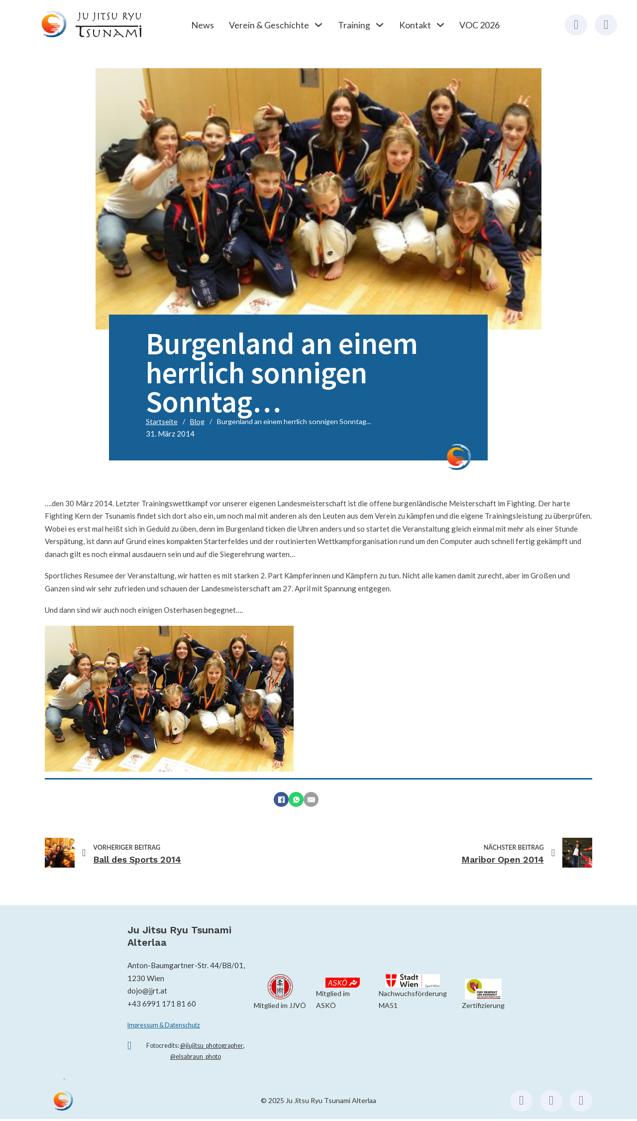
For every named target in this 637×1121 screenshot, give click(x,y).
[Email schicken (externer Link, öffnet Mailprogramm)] (581, 1101)
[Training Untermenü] (379, 24)
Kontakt (415, 24)
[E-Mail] (311, 799)
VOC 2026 (479, 24)
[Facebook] (281, 799)
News (202, 24)
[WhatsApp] (296, 799)
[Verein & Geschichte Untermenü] (318, 24)
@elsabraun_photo (195, 1056)
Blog (197, 421)
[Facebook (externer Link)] (576, 25)
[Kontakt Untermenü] (440, 24)
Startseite (162, 421)
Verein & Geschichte (269, 24)
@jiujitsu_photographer (211, 1045)
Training (354, 24)
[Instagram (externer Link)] (606, 25)
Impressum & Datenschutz (163, 1025)
